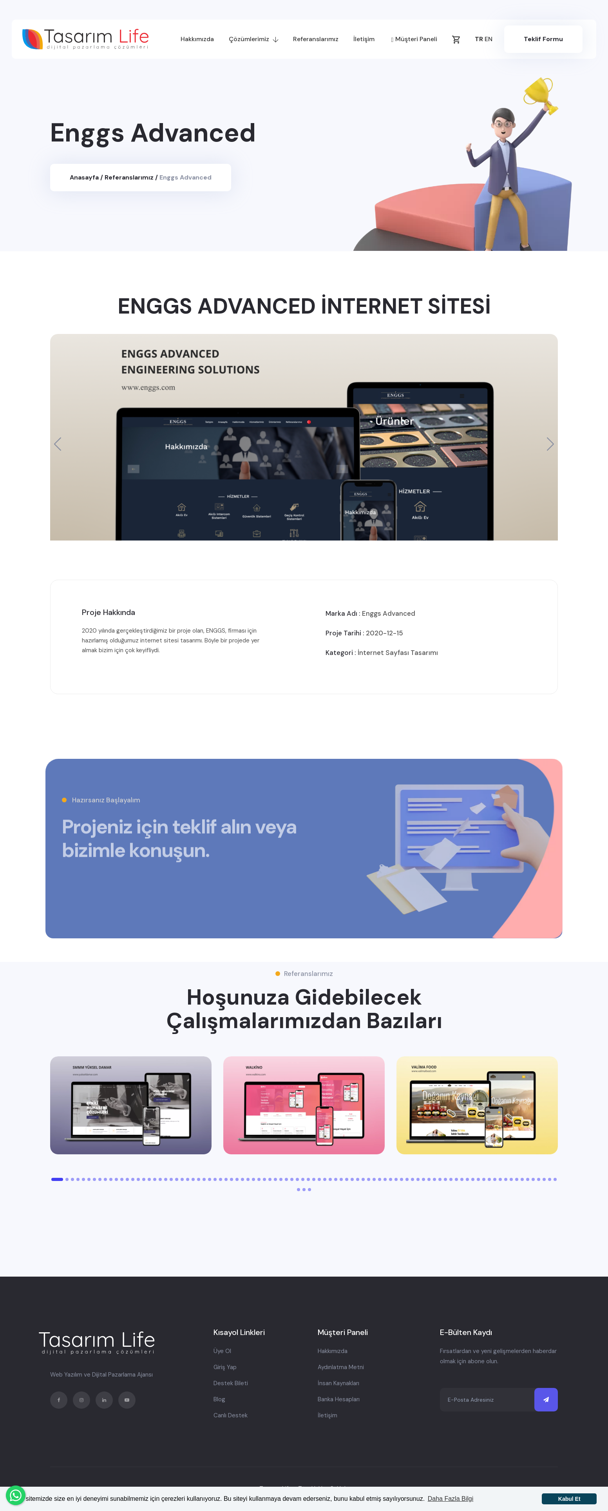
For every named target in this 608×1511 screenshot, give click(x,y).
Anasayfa (85, 177)
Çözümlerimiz (253, 39)
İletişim (364, 39)
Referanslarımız (315, 39)
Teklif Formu (543, 39)
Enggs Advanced (185, 177)
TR (479, 39)
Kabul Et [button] (569, 1499)
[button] (550, 444)
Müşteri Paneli (414, 40)
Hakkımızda (197, 39)
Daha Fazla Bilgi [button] (451, 1498)
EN (488, 39)
